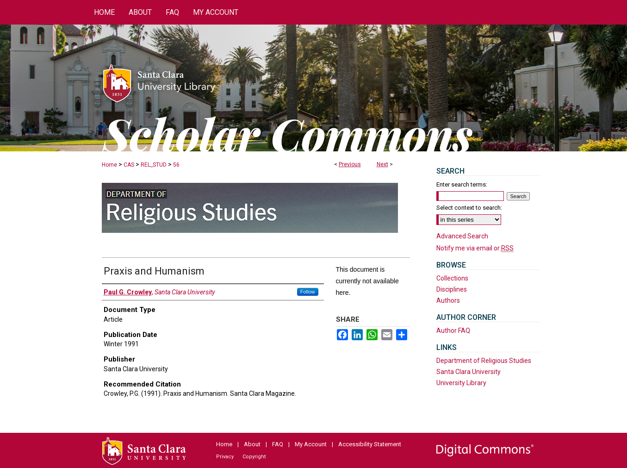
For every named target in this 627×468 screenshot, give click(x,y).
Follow (307, 291)
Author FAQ (453, 330)
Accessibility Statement (369, 444)
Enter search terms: (461, 184)
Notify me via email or (475, 248)
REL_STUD (154, 165)
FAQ (277, 444)
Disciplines (451, 289)
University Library (461, 383)
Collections (452, 278)
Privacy (225, 457)
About (252, 444)
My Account (311, 444)
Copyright (254, 457)
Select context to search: (469, 207)
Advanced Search (462, 236)
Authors (448, 300)
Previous (350, 164)
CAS (129, 165)
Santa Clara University (468, 371)
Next (382, 164)
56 (176, 165)
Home (109, 165)
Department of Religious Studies (483, 360)
